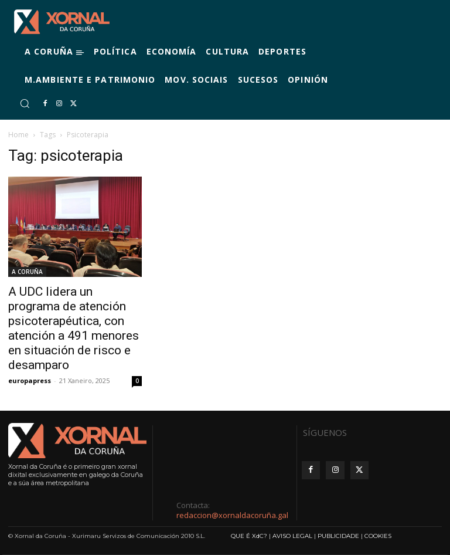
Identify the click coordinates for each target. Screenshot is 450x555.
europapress (29, 380)
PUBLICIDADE (338, 536)
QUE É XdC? (249, 536)
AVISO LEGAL (292, 536)
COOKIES (377, 536)
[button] (24, 103)
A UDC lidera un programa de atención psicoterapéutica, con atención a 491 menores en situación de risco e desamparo (73, 328)
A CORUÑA (27, 272)
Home (18, 135)
